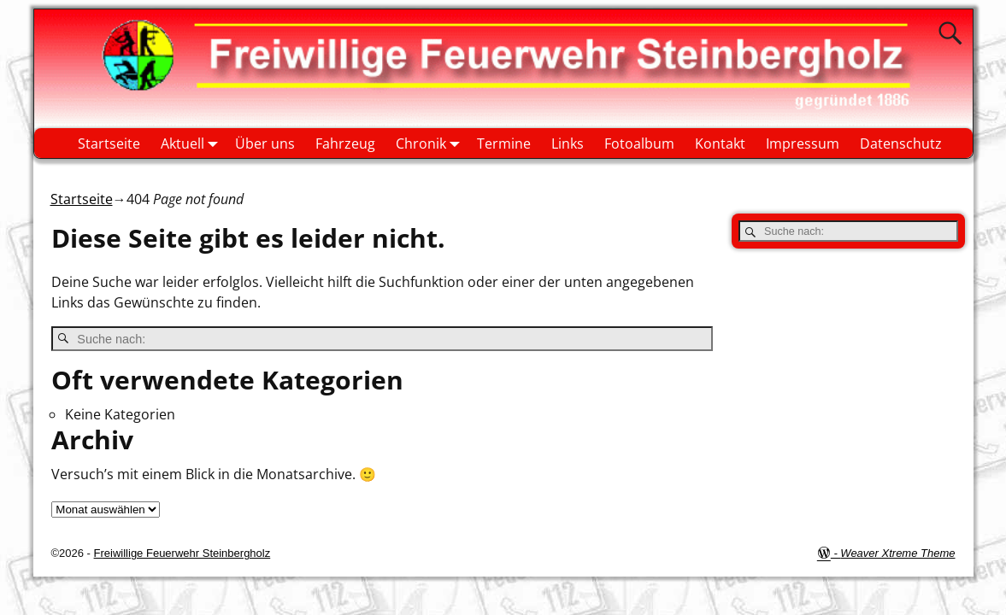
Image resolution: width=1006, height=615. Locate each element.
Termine (504, 143)
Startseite (109, 143)
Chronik (431, 143)
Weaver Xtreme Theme (897, 553)
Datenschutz (901, 143)
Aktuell (193, 143)
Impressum (802, 143)
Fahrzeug (345, 143)
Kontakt (720, 143)
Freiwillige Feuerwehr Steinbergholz (182, 553)
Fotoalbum (639, 143)
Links (567, 143)
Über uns (265, 143)
